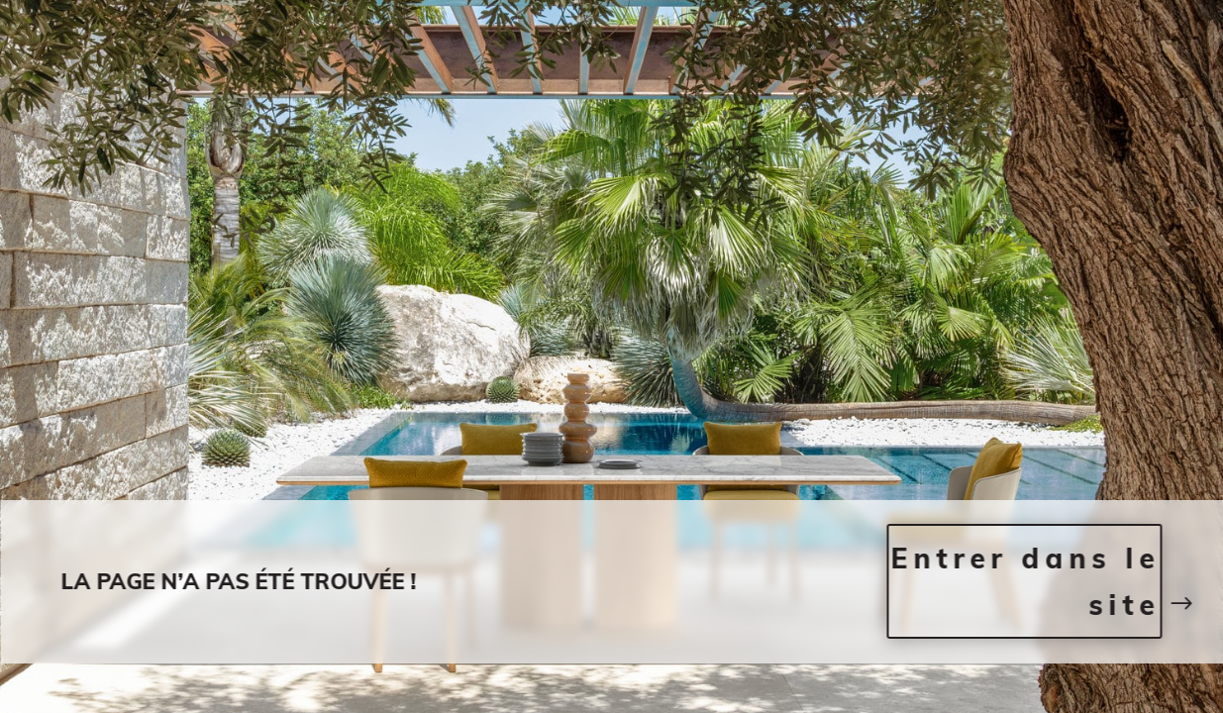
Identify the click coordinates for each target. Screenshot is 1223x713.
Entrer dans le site (1025, 582)
